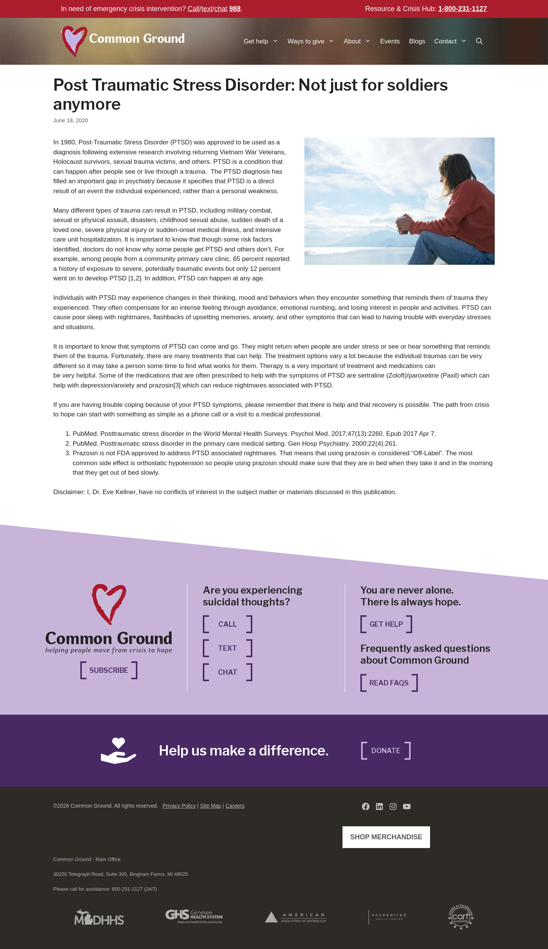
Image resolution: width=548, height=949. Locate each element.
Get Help (386, 624)
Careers (235, 806)
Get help (263, 41)
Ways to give (313, 41)
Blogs (417, 41)
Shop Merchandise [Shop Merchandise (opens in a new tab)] (388, 836)
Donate (385, 751)
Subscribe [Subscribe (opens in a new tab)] (113, 669)
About (359, 41)
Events (390, 41)
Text (227, 648)
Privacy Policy (179, 806)
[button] (479, 41)
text (206, 9)
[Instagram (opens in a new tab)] (393, 806)
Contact (453, 41)
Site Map (210, 806)
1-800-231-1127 (462, 9)
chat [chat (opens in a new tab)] (220, 9)
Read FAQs (389, 683)
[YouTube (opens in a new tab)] (406, 806)
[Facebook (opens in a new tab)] (365, 806)
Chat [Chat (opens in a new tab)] (235, 671)
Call (193, 9)
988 (235, 9)
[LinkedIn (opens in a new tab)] (379, 806)
